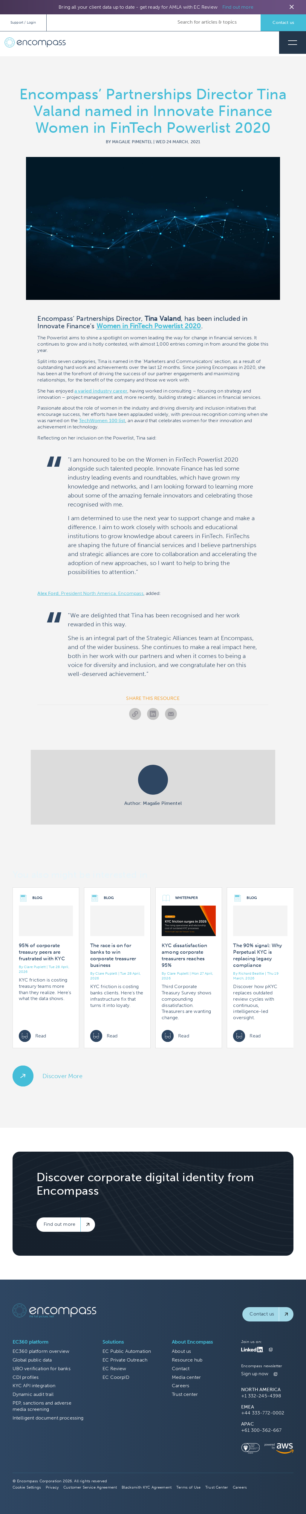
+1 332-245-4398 (261, 1396)
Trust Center (216, 1487)
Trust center (185, 1394)
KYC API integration (34, 1385)
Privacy (52, 1487)
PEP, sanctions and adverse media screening (42, 1406)
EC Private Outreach (124, 1360)
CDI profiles (26, 1377)
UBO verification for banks (42, 1368)
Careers (180, 1385)
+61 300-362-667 (261, 1430)
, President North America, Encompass (90, 593)
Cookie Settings (27, 1487)
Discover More (62, 1076)
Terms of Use (188, 1487)
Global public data (32, 1360)
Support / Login (23, 22)
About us (181, 1351)
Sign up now (254, 1373)
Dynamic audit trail (33, 1394)
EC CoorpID (115, 1377)
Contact (180, 1368)
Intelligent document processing (48, 1418)
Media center (186, 1377)
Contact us (283, 22)
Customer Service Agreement (90, 1487)
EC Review (114, 1368)
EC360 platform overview (41, 1351)
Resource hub (187, 1360)
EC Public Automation (126, 1351)
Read (32, 1036)
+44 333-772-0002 (262, 1413)
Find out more (237, 7)
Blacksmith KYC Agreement (147, 1487)
